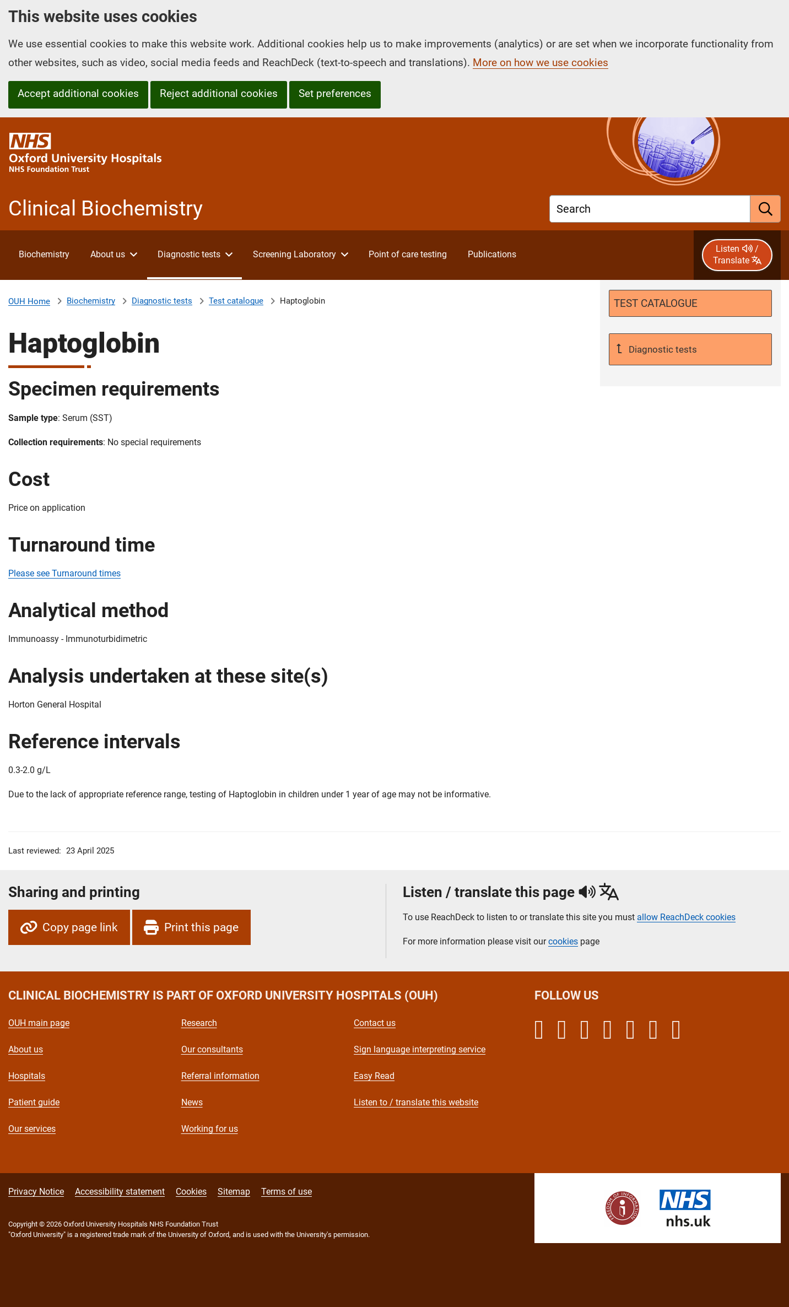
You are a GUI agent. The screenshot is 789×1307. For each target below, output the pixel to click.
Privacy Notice (36, 1191)
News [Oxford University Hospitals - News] (192, 1102)
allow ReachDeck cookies (686, 917)
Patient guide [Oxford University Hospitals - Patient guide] (34, 1102)
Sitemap (234, 1191)
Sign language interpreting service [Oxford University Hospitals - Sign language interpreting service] (419, 1049)
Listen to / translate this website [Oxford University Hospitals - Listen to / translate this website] (416, 1102)
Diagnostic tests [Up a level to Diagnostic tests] (661, 349)
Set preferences (335, 93)
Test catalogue (236, 301)
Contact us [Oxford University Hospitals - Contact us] (375, 1023)
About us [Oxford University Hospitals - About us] (25, 1049)
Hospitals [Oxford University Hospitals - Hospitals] (26, 1076)
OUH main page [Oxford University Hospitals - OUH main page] (38, 1023)
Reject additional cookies (219, 93)
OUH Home (29, 301)
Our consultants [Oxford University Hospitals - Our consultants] (212, 1049)
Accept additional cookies (78, 93)
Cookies (191, 1191)
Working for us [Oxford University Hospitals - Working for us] (209, 1129)
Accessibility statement (120, 1191)
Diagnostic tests (162, 301)
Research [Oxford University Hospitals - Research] (199, 1023)
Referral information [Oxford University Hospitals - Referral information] (220, 1076)
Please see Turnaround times (64, 573)
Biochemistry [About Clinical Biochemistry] (91, 301)
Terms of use (286, 1191)
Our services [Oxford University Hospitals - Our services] (32, 1129)
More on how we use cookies (540, 62)
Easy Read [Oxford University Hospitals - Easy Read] (374, 1076)
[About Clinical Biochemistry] (43, 255)
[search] (765, 209)
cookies (563, 941)
